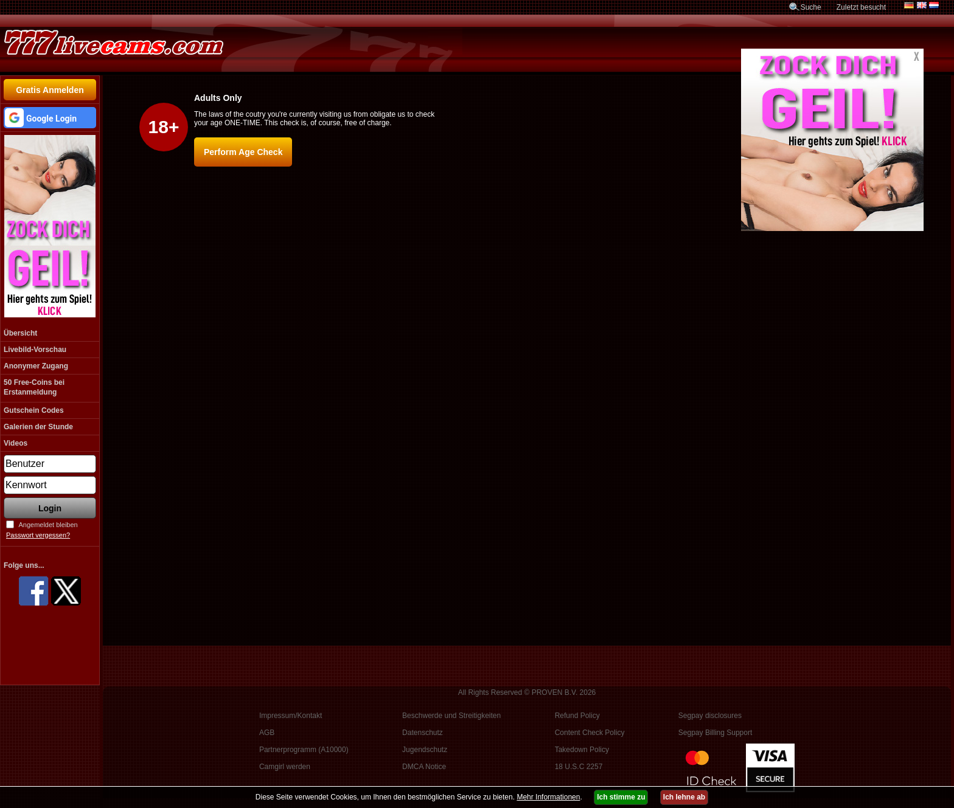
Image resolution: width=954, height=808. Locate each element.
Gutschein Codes (34, 410)
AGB (266, 732)
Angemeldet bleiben (47, 524)
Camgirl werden (284, 766)
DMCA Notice (424, 766)
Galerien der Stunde (38, 427)
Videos (15, 443)
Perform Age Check (243, 152)
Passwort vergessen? (38, 535)
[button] (50, 117)
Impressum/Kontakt (290, 715)
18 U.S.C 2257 (579, 766)
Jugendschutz (424, 749)
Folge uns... (24, 565)
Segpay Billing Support (715, 732)
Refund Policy (577, 715)
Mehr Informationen (548, 797)
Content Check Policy (590, 732)
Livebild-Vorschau (35, 349)
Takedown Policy (582, 749)
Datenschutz (422, 732)
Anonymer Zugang (36, 366)
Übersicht (20, 333)
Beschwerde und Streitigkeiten (451, 715)
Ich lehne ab (684, 797)
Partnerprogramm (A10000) (304, 749)
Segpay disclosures (710, 715)
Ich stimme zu (621, 797)
